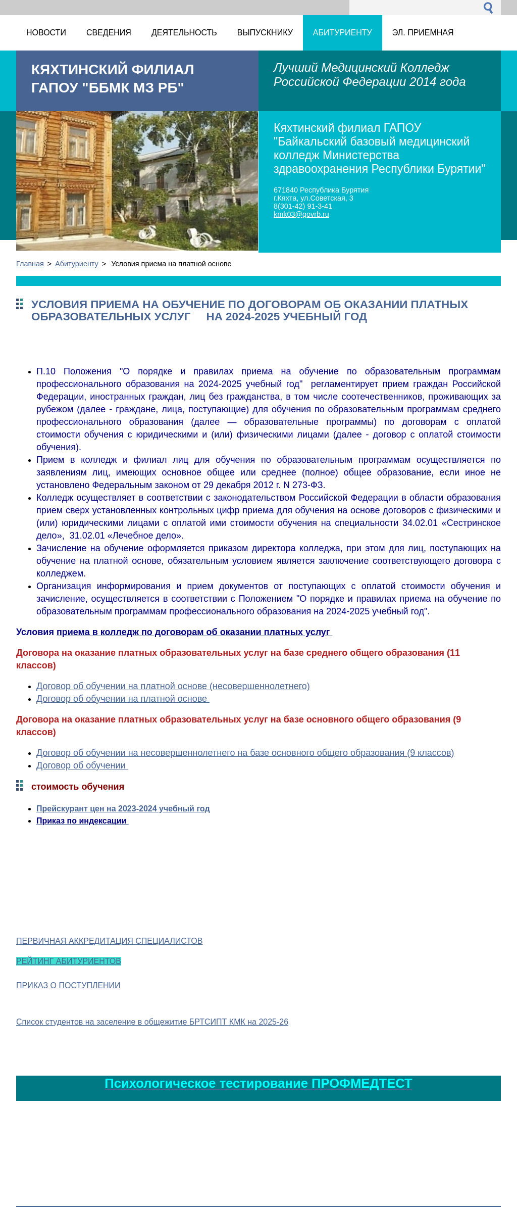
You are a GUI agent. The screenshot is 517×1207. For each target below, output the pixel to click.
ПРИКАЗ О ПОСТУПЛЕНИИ (68, 985)
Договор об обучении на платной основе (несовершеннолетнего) (173, 686)
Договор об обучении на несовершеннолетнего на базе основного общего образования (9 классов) (245, 753)
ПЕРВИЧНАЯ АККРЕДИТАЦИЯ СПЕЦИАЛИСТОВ (109, 941)
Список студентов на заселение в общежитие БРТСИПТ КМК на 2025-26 (152, 1022)
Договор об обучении (82, 765)
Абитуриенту (76, 264)
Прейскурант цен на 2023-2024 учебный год (123, 808)
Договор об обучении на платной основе (123, 699)
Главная (30, 264)
